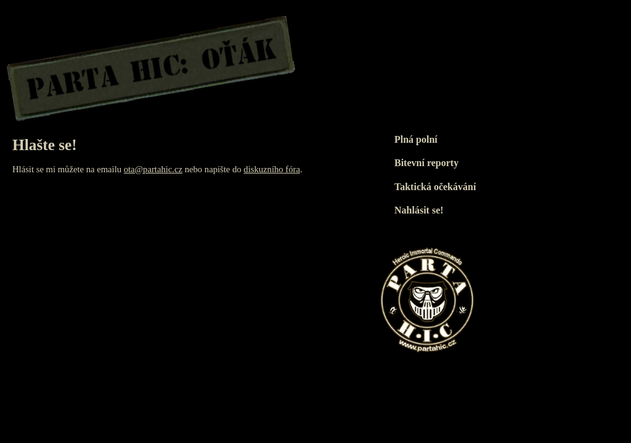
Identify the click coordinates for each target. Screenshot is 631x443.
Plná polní (416, 139)
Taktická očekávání (435, 187)
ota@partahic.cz (153, 169)
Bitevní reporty (426, 163)
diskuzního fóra (271, 169)
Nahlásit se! (419, 210)
